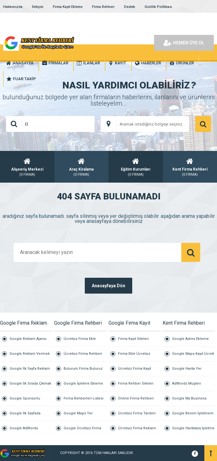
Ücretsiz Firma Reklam (137, 428)
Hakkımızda (12, 7)
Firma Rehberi (103, 7)
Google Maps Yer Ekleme (78, 416)
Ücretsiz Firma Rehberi (83, 354)
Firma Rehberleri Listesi (83, 398)
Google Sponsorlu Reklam (24, 401)
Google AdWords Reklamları (23, 431)
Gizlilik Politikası (158, 7)
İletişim (37, 7)
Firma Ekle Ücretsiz (134, 354)
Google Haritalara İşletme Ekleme (193, 431)
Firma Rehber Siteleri (135, 383)
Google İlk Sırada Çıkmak (30, 383)
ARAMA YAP (203, 124)
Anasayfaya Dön (108, 285)
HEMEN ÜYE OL (184, 43)
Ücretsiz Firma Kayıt (134, 369)
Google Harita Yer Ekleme (187, 371)
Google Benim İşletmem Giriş (193, 416)
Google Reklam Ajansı (27, 339)
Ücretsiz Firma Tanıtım (137, 413)
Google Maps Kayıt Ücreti (193, 354)
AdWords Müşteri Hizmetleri (186, 386)
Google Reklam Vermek (29, 354)
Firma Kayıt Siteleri (133, 339)
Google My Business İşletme (189, 401)
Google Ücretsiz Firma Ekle (82, 431)
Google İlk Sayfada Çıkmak (24, 416)
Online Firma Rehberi (136, 398)
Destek (129, 7)
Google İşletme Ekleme (83, 383)
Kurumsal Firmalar (150, 453)
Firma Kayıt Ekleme (68, 7)
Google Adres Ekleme (190, 339)
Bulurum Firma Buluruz (83, 369)
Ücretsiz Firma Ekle (80, 339)
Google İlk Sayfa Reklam (29, 369)
